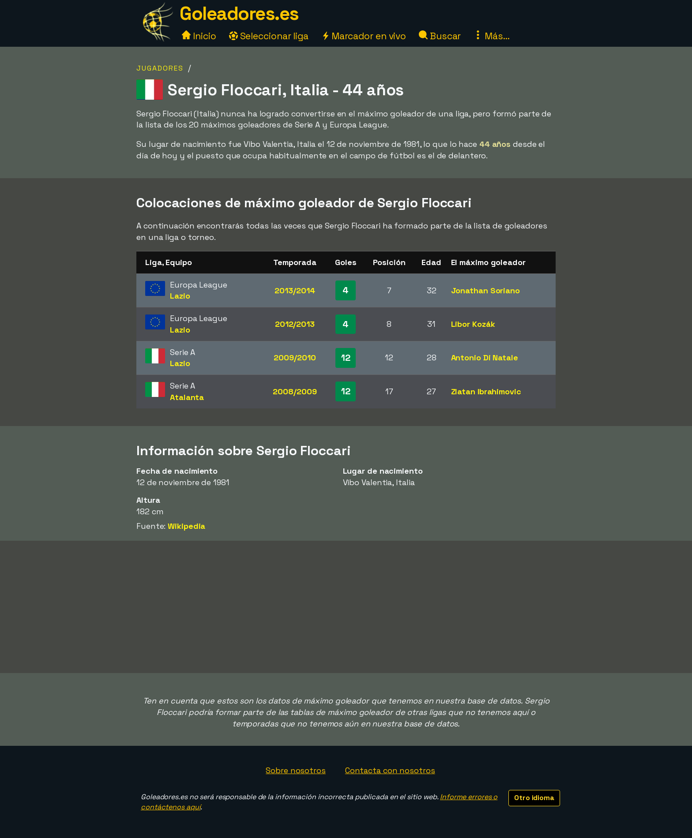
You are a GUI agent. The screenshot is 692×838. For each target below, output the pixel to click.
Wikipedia (186, 526)
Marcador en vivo (363, 36)
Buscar (440, 36)
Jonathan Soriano (485, 290)
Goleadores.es (239, 13)
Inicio (199, 36)
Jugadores (160, 68)
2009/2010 (295, 357)
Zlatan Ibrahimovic (486, 391)
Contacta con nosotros (390, 770)
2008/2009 (294, 391)
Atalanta (187, 397)
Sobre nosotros (296, 770)
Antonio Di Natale (484, 357)
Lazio (180, 296)
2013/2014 (295, 290)
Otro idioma (534, 797)
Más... (491, 36)
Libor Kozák (473, 324)
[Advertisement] (346, 607)
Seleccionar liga (268, 36)
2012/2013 (295, 324)
